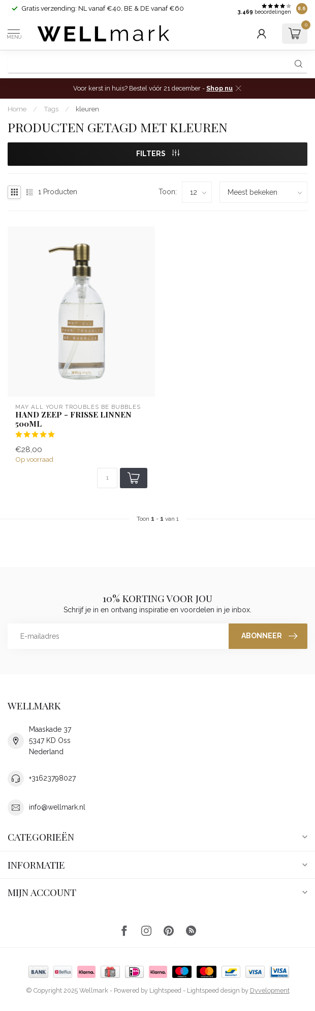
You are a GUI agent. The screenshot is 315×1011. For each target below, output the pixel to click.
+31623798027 (52, 778)
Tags (51, 109)
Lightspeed (165, 990)
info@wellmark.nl (57, 807)
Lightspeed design (213, 990)
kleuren (87, 109)
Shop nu (219, 88)
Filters (157, 154)
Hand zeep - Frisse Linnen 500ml (73, 419)
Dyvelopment (270, 990)
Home (17, 109)
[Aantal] (107, 478)
